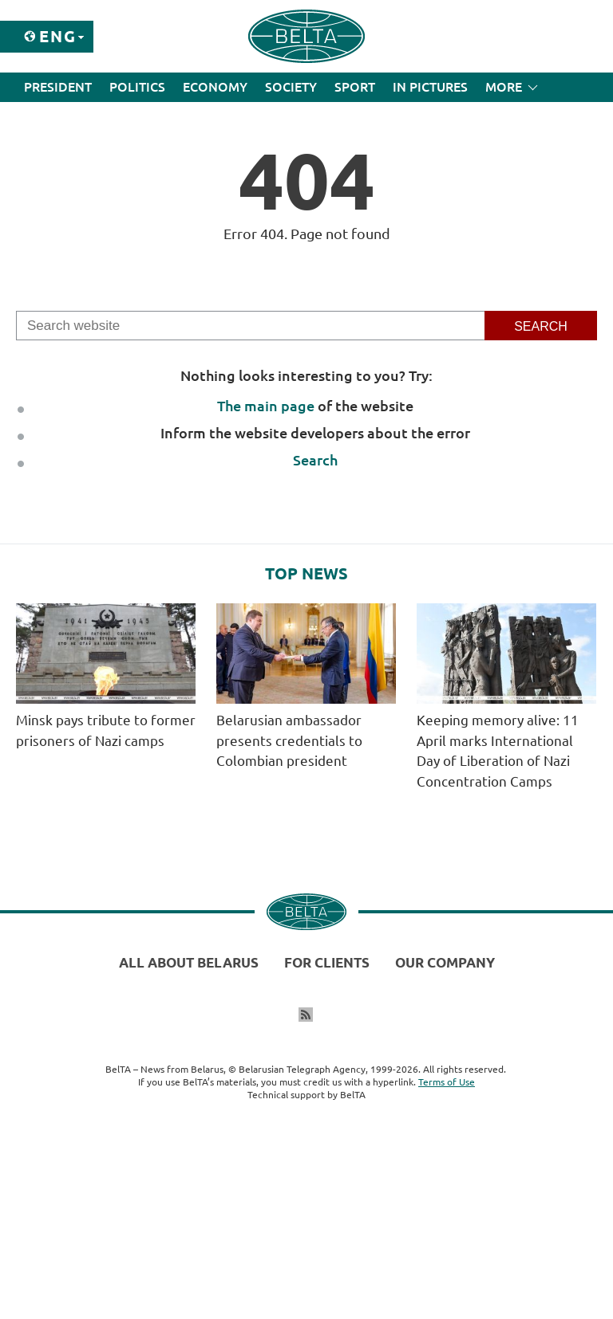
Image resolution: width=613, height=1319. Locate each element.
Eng (58, 36)
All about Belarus (189, 962)
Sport (354, 87)
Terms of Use (446, 1082)
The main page (265, 406)
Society (291, 87)
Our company (445, 962)
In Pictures (430, 87)
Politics (137, 87)
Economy (215, 87)
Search (315, 460)
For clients (327, 962)
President (58, 87)
